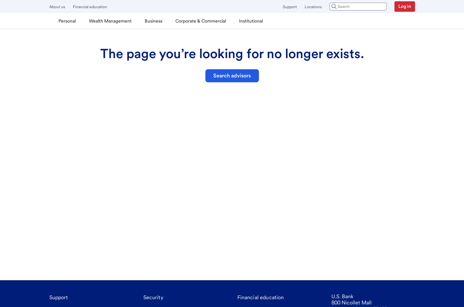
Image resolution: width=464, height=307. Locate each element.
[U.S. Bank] (50, 21)
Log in (404, 6)
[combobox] (358, 6)
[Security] (153, 297)
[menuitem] (67, 21)
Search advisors (232, 76)
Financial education (90, 7)
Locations (313, 7)
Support (290, 7)
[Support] (58, 297)
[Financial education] (260, 297)
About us (57, 7)
